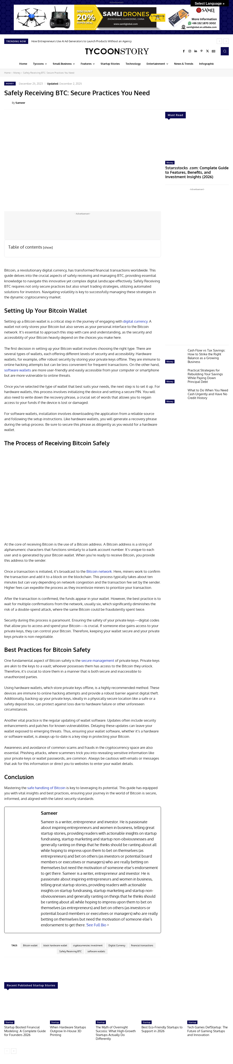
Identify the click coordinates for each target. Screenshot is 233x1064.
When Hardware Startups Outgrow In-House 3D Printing (68, 1031)
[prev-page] (7, 1051)
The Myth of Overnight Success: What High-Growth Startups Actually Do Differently (116, 1033)
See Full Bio (96, 925)
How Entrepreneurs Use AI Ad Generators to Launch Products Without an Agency (81, 41)
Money (16, 72)
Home (7, 72)
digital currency (135, 321)
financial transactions (142, 945)
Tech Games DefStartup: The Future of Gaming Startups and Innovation (207, 1031)
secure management (97, 660)
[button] (225, 51)
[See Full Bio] (108, 925)
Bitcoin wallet (30, 945)
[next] (226, 41)
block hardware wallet (55, 945)
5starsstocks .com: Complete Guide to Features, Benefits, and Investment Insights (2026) (196, 171)
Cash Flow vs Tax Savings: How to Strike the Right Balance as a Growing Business (206, 354)
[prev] (219, 41)
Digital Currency (116, 945)
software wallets (17, 370)
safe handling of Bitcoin (46, 787)
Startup (9, 1022)
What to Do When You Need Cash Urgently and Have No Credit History (208, 392)
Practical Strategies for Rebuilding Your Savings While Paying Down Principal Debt (205, 374)
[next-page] (13, 1051)
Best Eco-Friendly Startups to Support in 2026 (162, 1029)
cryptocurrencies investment (88, 945)
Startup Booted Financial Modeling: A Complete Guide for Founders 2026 (25, 1031)
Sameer (20, 102)
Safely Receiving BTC (70, 951)
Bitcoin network (99, 571)
